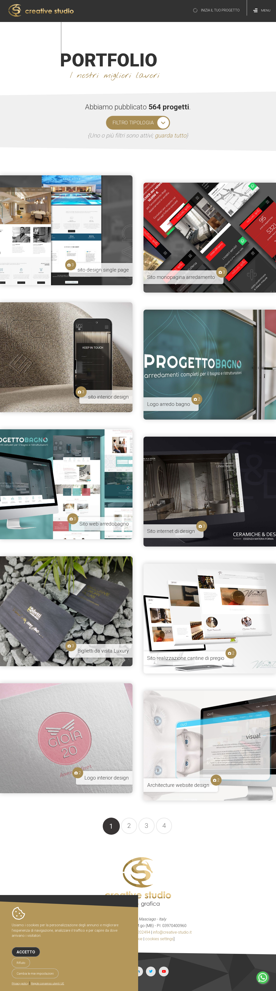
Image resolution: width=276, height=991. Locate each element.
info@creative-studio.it (172, 932)
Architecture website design (178, 785)
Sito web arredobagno (104, 524)
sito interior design (108, 397)
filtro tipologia (133, 123)
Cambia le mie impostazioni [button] (35, 973)
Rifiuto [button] (21, 963)
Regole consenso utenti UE (47, 983)
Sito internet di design (171, 531)
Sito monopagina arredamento (181, 277)
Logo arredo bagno (168, 404)
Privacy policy (20, 983)
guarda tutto (170, 135)
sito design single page (103, 270)
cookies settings (159, 939)
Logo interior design (106, 778)
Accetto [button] (26, 952)
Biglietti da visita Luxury (103, 651)
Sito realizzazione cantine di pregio (185, 658)
